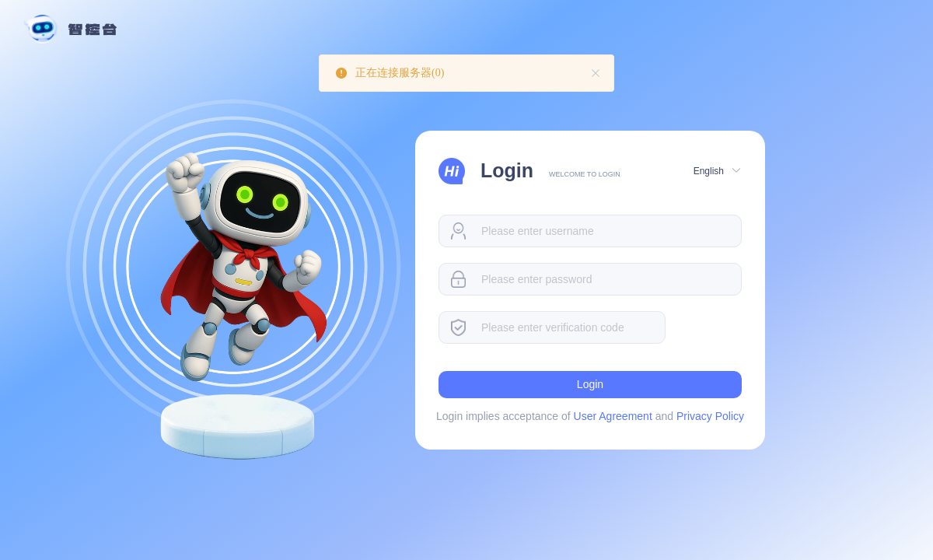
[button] (716, 170)
